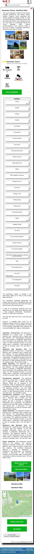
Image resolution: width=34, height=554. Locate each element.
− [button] (4, 495)
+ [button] (4, 492)
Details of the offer (17, 522)
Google (24, 549)
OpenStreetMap (28, 516)
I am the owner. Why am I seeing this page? (11, 535)
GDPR (17, 552)
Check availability (12, 92)
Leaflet (21, 516)
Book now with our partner (21, 464)
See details (17, 529)
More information (21, 469)
